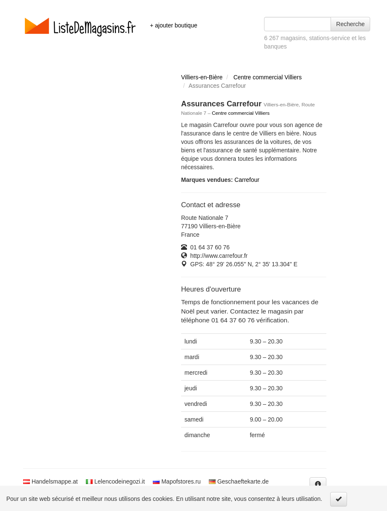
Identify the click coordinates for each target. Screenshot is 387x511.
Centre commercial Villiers (267, 77)
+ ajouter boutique (173, 25)
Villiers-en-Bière (202, 77)
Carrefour (247, 179)
